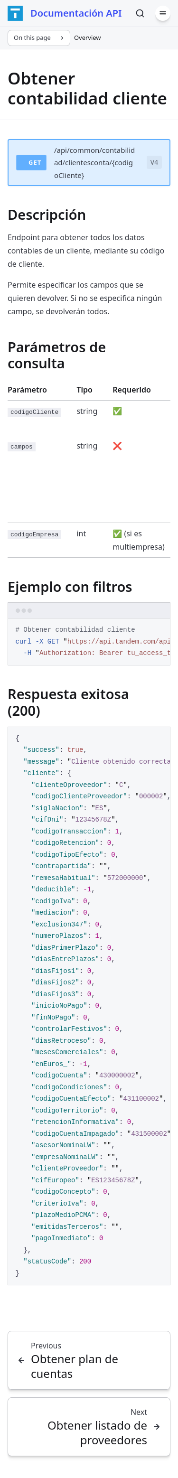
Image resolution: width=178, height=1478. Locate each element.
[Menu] (162, 13)
